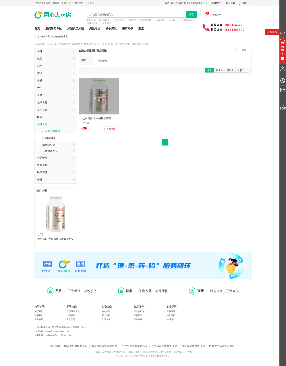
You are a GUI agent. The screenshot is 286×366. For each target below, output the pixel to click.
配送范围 (106, 315)
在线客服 (272, 32)
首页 (37, 28)
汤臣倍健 (102, 60)
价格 (241, 70)
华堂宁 (132, 20)
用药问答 (127, 28)
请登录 (199, 3)
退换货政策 (139, 311)
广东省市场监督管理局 (222, 346)
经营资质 (38, 319)
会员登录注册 (73, 311)
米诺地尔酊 (145, 20)
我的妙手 (215, 3)
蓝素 (141, 28)
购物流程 (106, 311)
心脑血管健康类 (60, 36)
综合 (209, 70)
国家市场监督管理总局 (104, 346)
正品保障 (171, 311)
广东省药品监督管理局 (164, 346)
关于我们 (38, 311)
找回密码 (71, 315)
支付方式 (106, 319)
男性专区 (94, 28)
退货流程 (138, 315)
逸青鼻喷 (106, 23)
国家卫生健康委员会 (75, 346)
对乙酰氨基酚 (186, 20)
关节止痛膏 (119, 20)
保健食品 (45, 36)
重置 (244, 50)
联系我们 (38, 315)
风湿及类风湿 (75, 28)
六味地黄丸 (92, 23)
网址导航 (230, 3)
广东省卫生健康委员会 (134, 346)
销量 (219, 70)
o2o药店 (170, 319)
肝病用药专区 (53, 28)
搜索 (191, 14)
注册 (205, 3)
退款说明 (138, 319)
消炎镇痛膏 (103, 20)
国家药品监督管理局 (193, 346)
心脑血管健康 (48, 138)
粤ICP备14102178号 (182, 352)
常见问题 (71, 319)
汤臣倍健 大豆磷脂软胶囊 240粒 (55, 238)
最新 (230, 70)
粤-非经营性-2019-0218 (55, 3)
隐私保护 (171, 315)
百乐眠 (172, 20)
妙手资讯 (111, 28)
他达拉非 (159, 20)
